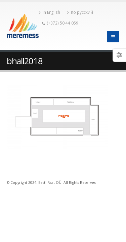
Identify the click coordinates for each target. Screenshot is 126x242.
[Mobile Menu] (113, 36)
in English (49, 12)
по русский (80, 12)
